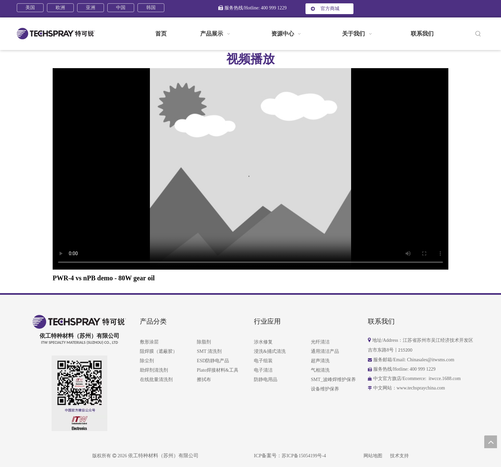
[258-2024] (80, 385)
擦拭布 (204, 379)
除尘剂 (147, 360)
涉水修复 (263, 341)
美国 (30, 7)
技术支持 (399, 455)
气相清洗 (320, 370)
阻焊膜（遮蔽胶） (158, 351)
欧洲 (60, 7)
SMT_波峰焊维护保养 (333, 379)
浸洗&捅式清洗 (270, 351)
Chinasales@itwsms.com (430, 359)
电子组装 (263, 360)
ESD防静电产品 (213, 360)
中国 (120, 7)
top (490, 441)
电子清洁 (263, 370)
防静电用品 (265, 379)
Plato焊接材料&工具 (217, 370)
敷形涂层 (149, 341)
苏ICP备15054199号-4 (304, 455)
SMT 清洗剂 (209, 351)
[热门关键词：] (478, 34)
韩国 (151, 7)
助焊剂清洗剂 (154, 370)
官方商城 (325, 8)
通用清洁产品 (325, 351)
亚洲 (90, 7)
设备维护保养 (325, 388)
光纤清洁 (320, 341)
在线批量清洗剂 (156, 379)
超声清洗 (320, 360)
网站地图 (373, 455)
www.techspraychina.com (421, 387)
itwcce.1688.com (445, 378)
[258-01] (80, 423)
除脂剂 (204, 341)
